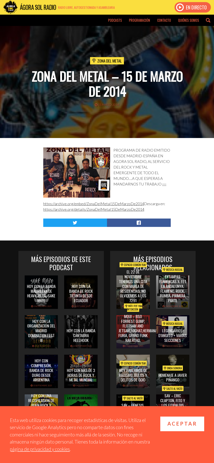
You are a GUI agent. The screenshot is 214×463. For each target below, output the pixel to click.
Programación (139, 20)
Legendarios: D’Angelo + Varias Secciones (172, 335)
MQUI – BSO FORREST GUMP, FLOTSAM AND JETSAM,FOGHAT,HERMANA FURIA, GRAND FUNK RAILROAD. (137, 328)
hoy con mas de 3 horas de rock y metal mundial (81, 375)
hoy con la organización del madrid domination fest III (41, 330)
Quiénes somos (188, 20)
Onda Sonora (173, 368)
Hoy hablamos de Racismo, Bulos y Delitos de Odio (133, 375)
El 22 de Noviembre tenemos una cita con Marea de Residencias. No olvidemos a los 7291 (133, 286)
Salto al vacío (133, 398)
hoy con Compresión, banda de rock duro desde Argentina (41, 370)
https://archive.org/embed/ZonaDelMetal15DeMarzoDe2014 (93, 203)
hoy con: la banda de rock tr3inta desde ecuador (81, 293)
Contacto (164, 20)
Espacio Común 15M (133, 265)
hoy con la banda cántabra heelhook (81, 335)
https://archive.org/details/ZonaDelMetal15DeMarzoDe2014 (93, 209)
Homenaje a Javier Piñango (172, 377)
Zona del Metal (109, 61)
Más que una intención (133, 307)
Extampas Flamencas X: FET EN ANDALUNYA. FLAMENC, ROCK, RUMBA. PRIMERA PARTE (172, 288)
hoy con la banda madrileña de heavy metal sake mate (41, 293)
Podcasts (115, 20)
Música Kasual (173, 269)
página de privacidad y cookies (40, 449)
